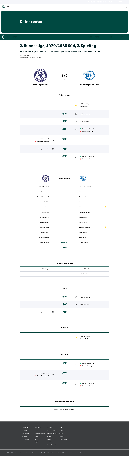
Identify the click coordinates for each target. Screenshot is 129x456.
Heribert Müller (87, 156)
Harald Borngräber (84, 212)
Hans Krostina (45, 212)
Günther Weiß (84, 106)
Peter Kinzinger (37, 57)
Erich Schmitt (86, 114)
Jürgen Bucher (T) (44, 186)
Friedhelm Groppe (84, 191)
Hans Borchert (45, 191)
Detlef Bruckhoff (87, 129)
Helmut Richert (44, 242)
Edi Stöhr (46, 202)
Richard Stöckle (44, 232)
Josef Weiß (82, 196)
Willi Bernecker (44, 217)
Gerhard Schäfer (44, 222)
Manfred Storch (83, 202)
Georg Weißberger (43, 237)
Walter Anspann (44, 227)
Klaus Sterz (85, 121)
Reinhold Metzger (85, 104)
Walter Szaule (83, 232)
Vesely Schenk (42, 149)
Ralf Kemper (43, 139)
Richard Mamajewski (43, 141)
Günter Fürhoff (83, 222)
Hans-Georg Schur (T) (85, 186)
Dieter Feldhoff (83, 242)
